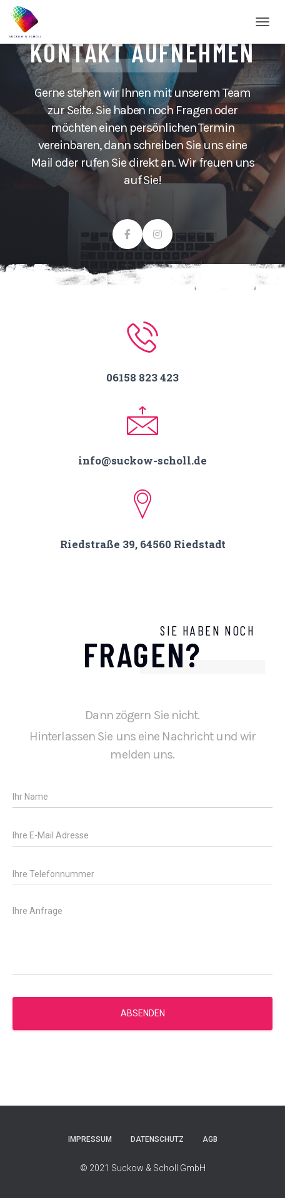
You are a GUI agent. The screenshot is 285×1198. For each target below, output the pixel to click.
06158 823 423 (142, 377)
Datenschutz (157, 1139)
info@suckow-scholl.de (142, 460)
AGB (210, 1139)
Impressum (90, 1139)
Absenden (143, 1013)
